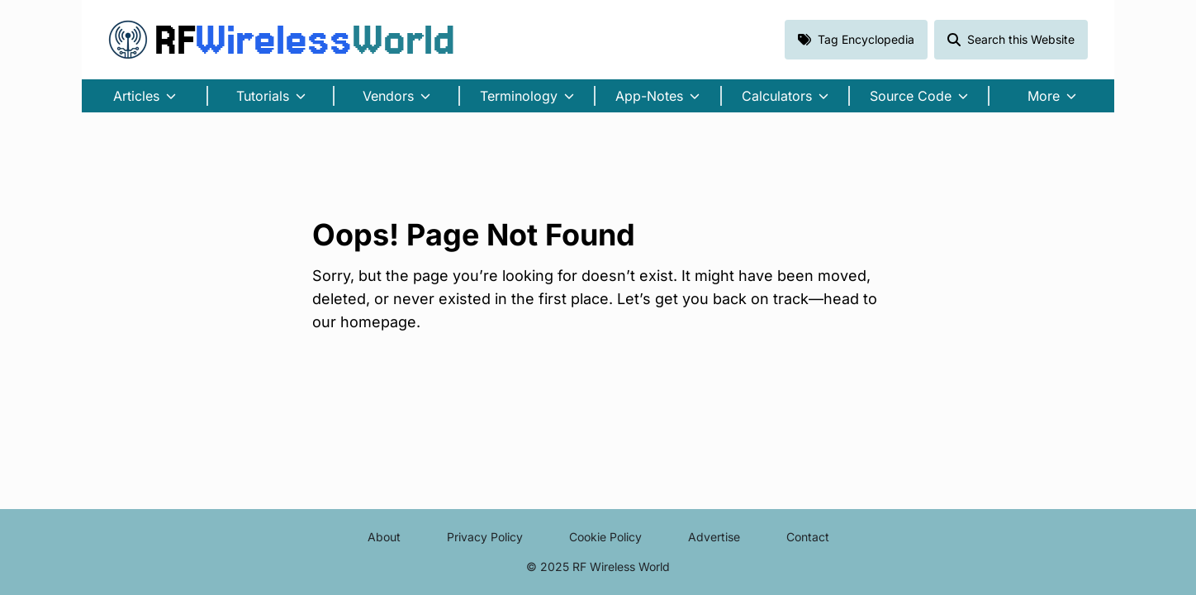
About (384, 537)
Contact (807, 537)
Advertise (714, 537)
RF (281, 39)
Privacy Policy (485, 537)
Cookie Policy (605, 537)
